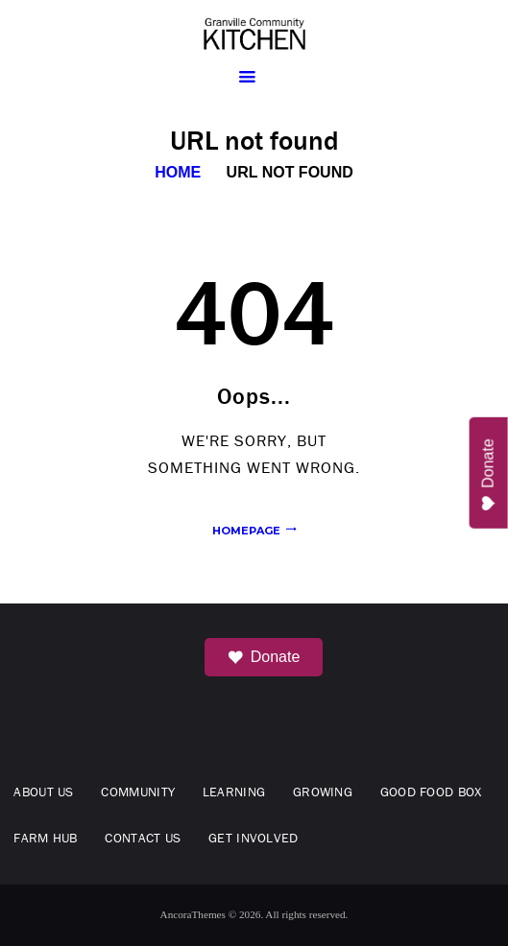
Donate (264, 657)
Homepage (246, 530)
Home (178, 172)
